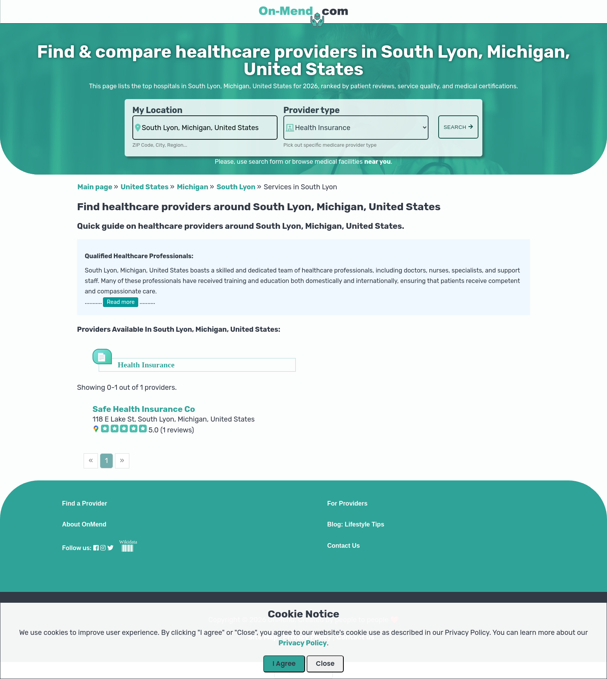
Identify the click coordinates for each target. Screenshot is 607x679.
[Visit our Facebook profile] (96, 548)
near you (377, 161)
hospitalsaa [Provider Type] (356, 127)
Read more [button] (121, 302)
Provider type (311, 110)
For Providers (347, 504)
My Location (157, 110)
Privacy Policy (302, 643)
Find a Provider (84, 504)
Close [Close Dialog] (325, 663)
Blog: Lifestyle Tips (355, 524)
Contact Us (343, 546)
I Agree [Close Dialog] (284, 663)
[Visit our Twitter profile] (110, 548)
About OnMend (84, 524)
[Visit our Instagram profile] (103, 548)
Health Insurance (146, 364)
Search (458, 127)
